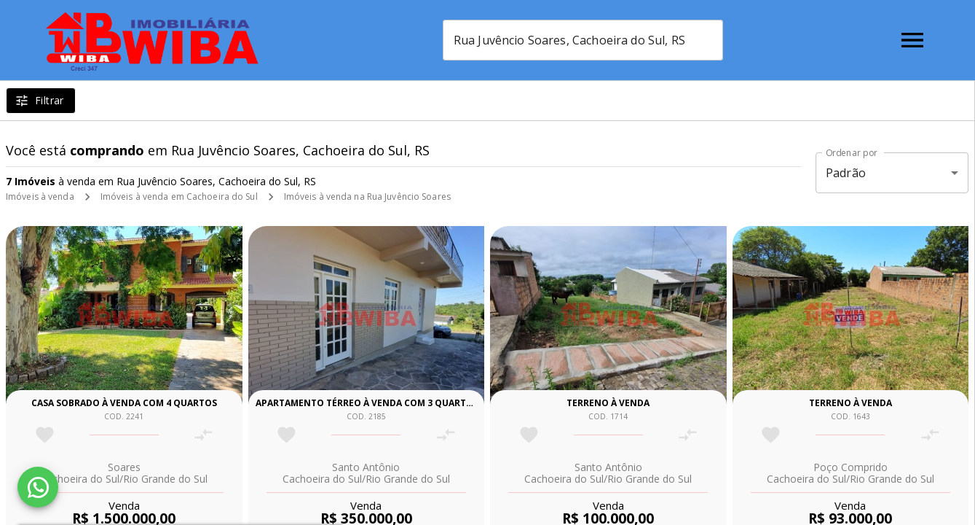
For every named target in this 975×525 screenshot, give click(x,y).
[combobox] (585, 40)
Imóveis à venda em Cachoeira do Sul (179, 196)
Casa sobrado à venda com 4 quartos (124, 403)
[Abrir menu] (913, 40)
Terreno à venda (608, 403)
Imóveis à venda (40, 196)
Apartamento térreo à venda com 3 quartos (367, 403)
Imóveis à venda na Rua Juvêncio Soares (367, 196)
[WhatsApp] (37, 487)
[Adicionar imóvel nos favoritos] (45, 435)
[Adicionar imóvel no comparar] (203, 435)
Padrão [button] (846, 173)
